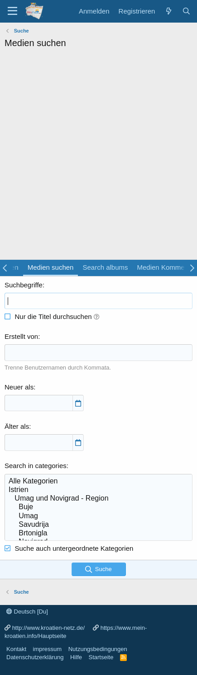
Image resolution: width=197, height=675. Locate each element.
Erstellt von (21, 336)
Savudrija (98, 524)
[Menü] (12, 11)
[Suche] (186, 11)
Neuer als (19, 387)
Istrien (98, 490)
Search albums (105, 267)
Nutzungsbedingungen (97, 649)
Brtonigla (98, 533)
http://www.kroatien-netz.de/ (48, 627)
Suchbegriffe (24, 285)
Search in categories (36, 465)
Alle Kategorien (98, 481)
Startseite (100, 657)
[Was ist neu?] (168, 11)
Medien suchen (51, 267)
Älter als (17, 426)
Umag (98, 516)
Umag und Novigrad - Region (98, 498)
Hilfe (76, 657)
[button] (97, 316)
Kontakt (16, 649)
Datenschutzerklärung (34, 657)
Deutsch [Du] (27, 611)
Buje (98, 507)
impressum (47, 649)
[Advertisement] (98, 156)
